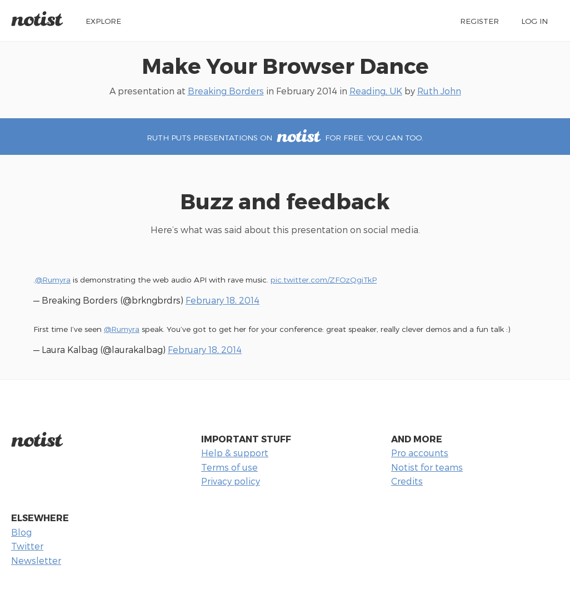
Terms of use (229, 467)
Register (479, 21)
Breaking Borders (226, 90)
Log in (534, 21)
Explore (103, 21)
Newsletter (36, 560)
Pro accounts (419, 452)
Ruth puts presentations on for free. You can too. (285, 137)
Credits (407, 481)
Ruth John (439, 90)
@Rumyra (53, 279)
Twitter (27, 546)
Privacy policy (230, 481)
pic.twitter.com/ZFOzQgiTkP (324, 279)
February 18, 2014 (222, 300)
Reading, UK (375, 90)
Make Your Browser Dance (285, 65)
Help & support (234, 452)
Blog (21, 532)
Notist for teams (427, 467)
